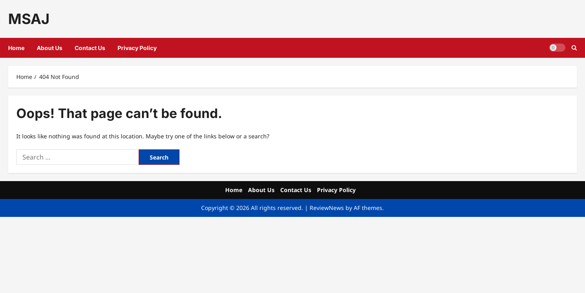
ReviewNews (327, 208)
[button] (574, 48)
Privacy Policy (137, 47)
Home (16, 47)
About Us (49, 47)
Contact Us (90, 47)
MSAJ (28, 18)
